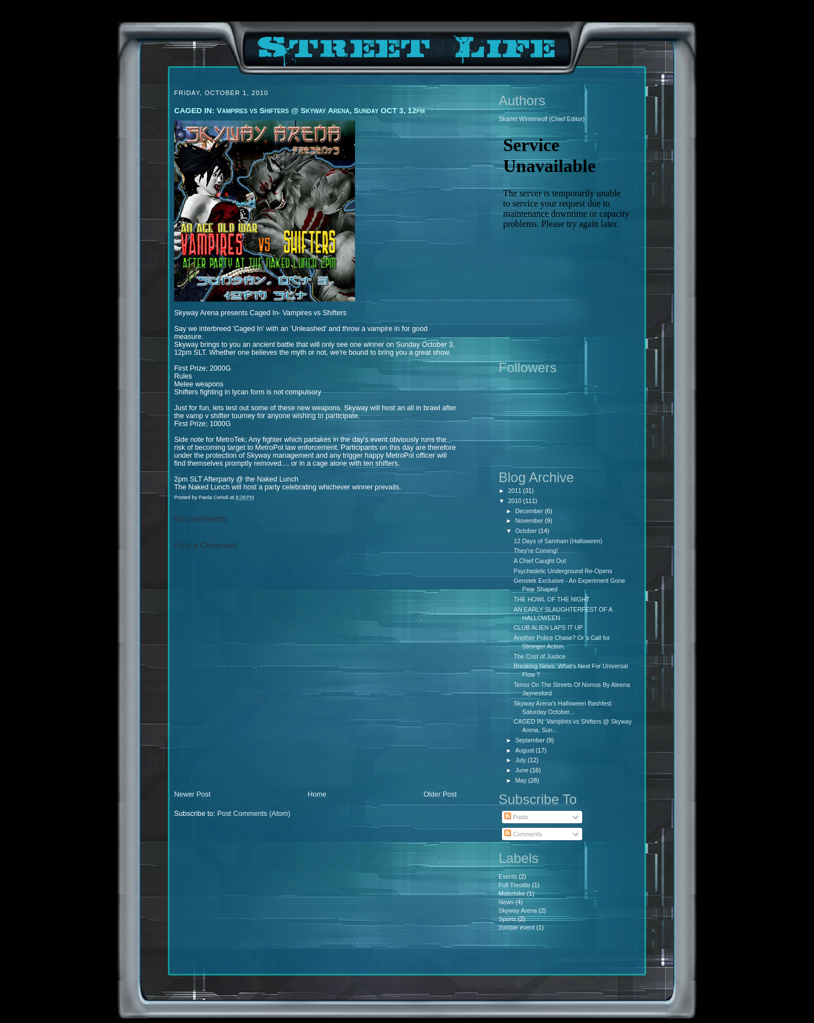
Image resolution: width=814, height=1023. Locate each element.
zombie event (517, 927)
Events (508, 876)
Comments (523, 834)
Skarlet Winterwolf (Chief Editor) (541, 118)
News (506, 902)
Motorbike (512, 893)
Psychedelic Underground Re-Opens (563, 571)
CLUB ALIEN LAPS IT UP (548, 627)
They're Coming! (536, 550)
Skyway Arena (518, 910)
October (526, 530)
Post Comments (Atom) (253, 814)
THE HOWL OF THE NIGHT (552, 599)
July (521, 759)
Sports (507, 918)
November (529, 520)
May (521, 780)
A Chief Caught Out (540, 560)
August (525, 750)
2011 (515, 490)
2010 (515, 500)
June (522, 770)
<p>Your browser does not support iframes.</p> (566, 240)
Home (317, 794)
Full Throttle (514, 885)
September (530, 740)
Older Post (440, 794)
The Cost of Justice (540, 656)
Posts (516, 817)
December (529, 511)
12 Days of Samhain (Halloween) (558, 541)
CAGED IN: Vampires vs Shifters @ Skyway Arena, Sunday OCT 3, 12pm (299, 110)
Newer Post (192, 794)
